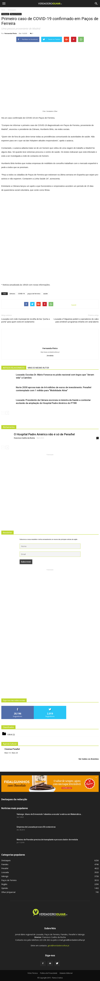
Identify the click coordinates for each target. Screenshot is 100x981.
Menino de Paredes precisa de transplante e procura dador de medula (47, 840)
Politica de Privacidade (48, 973)
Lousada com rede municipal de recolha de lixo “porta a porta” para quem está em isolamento (25, 320)
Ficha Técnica (33, 973)
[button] (96, 3)
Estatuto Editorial (66, 973)
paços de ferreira (34, 294)
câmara (12, 294)
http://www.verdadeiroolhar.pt (50, 352)
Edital (9, 734)
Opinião (4, 888)
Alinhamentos (9, 427)
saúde (45, 294)
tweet (73, 305)
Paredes (4, 864)
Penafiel (4, 868)
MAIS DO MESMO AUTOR (38, 368)
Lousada (5, 872)
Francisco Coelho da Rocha (24, 438)
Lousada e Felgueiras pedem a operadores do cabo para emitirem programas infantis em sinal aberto (76, 320)
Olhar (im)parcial (8, 892)
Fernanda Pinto (11, 33)
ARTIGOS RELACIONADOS (14, 368)
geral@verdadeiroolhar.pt (58, 945)
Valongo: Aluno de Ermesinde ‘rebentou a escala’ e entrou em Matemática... (49, 814)
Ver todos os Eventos (88, 759)
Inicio (3, 10)
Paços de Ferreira (16, 14)
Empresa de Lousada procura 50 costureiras (36, 827)
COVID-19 (21, 294)
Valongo (4, 876)
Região (4, 884)
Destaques (5, 14)
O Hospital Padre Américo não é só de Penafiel (44, 434)
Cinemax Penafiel (12, 749)
